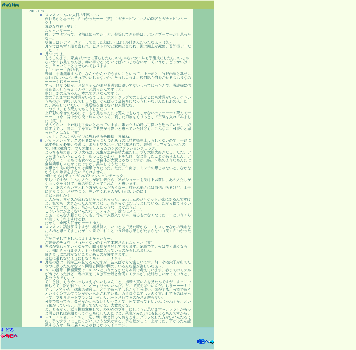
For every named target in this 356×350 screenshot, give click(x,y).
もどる (7, 330)
